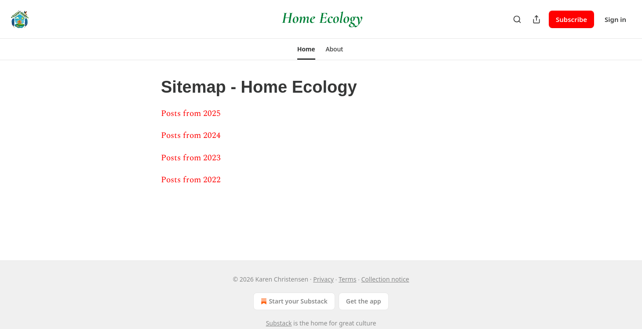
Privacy (323, 279)
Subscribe (571, 19)
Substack (279, 323)
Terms (347, 279)
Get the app (363, 301)
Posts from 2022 (191, 180)
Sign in (615, 19)
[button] (306, 49)
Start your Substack (293, 301)
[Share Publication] (536, 19)
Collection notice (385, 279)
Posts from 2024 (191, 135)
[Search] (517, 19)
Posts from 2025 (191, 113)
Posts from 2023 (191, 158)
